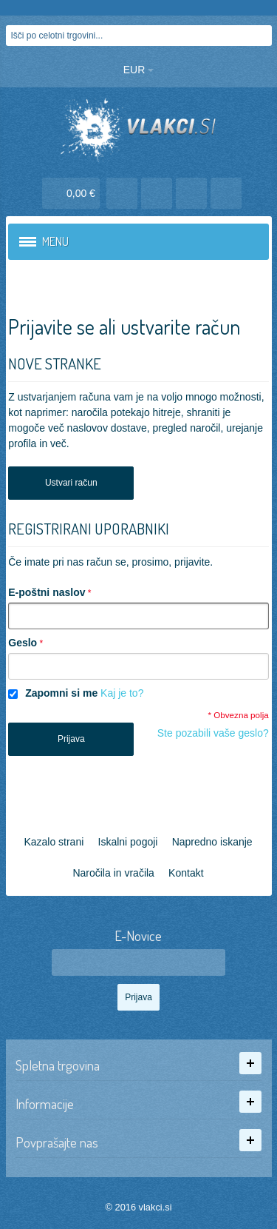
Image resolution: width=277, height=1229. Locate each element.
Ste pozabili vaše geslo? (213, 733)
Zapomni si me (61, 693)
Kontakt (185, 873)
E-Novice (138, 936)
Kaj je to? (121, 693)
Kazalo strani (53, 842)
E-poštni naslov (46, 592)
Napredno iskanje (212, 842)
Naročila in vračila (113, 873)
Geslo (22, 643)
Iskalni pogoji (128, 842)
